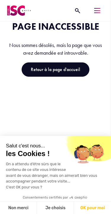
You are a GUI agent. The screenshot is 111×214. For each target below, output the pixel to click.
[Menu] (97, 10)
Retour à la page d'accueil (55, 69)
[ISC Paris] (19, 10)
